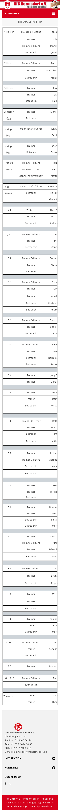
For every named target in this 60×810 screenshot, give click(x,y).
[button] (30, 13)
